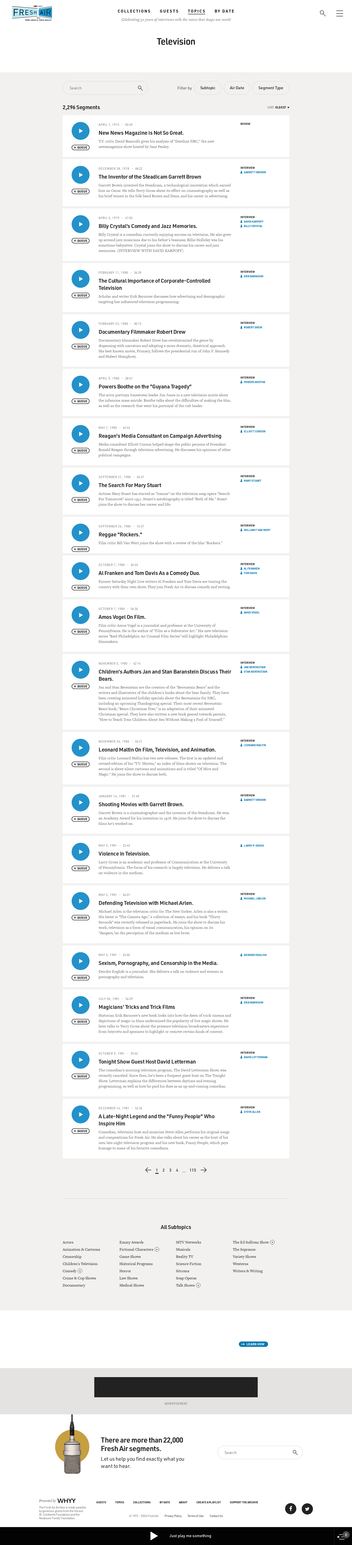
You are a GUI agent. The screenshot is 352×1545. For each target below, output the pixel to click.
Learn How (255, 1344)
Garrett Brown (255, 172)
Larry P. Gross (254, 845)
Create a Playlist (208, 1502)
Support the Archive (244, 1502)
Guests (169, 11)
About (183, 1502)
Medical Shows (131, 1285)
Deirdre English (255, 955)
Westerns (240, 1263)
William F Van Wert (257, 530)
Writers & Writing (248, 1271)
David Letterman (256, 1057)
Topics (197, 11)
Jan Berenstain (255, 667)
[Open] (80, 1271)
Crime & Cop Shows (79, 1278)
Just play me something (180, 1536)
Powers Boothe (254, 382)
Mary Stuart (252, 480)
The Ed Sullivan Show (251, 1242)
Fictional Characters (136, 1249)
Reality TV (184, 1256)
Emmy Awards (131, 1242)
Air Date (237, 87)
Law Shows (128, 1278)
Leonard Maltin (255, 745)
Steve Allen (252, 1112)
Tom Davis (250, 573)
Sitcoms (182, 1271)
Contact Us (216, 1516)
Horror (125, 1271)
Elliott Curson (255, 431)
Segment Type (270, 87)
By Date (225, 11)
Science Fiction (188, 1263)
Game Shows (130, 1256)
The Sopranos (244, 1249)
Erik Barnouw (253, 276)
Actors (68, 1242)
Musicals (183, 1249)
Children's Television (80, 1263)
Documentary (74, 1285)
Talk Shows (185, 1285)
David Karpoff (254, 221)
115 (192, 1170)
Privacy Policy (173, 1516)
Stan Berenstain (255, 671)
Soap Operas (186, 1278)
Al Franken (252, 568)
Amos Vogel (252, 612)
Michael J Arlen (255, 898)
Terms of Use (195, 1516)
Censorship (72, 1256)
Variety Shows (244, 1256)
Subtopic (208, 87)
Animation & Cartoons (81, 1249)
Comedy (69, 1271)
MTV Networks (188, 1242)
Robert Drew (253, 327)
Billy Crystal (253, 226)
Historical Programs (136, 1263)
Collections (134, 11)
